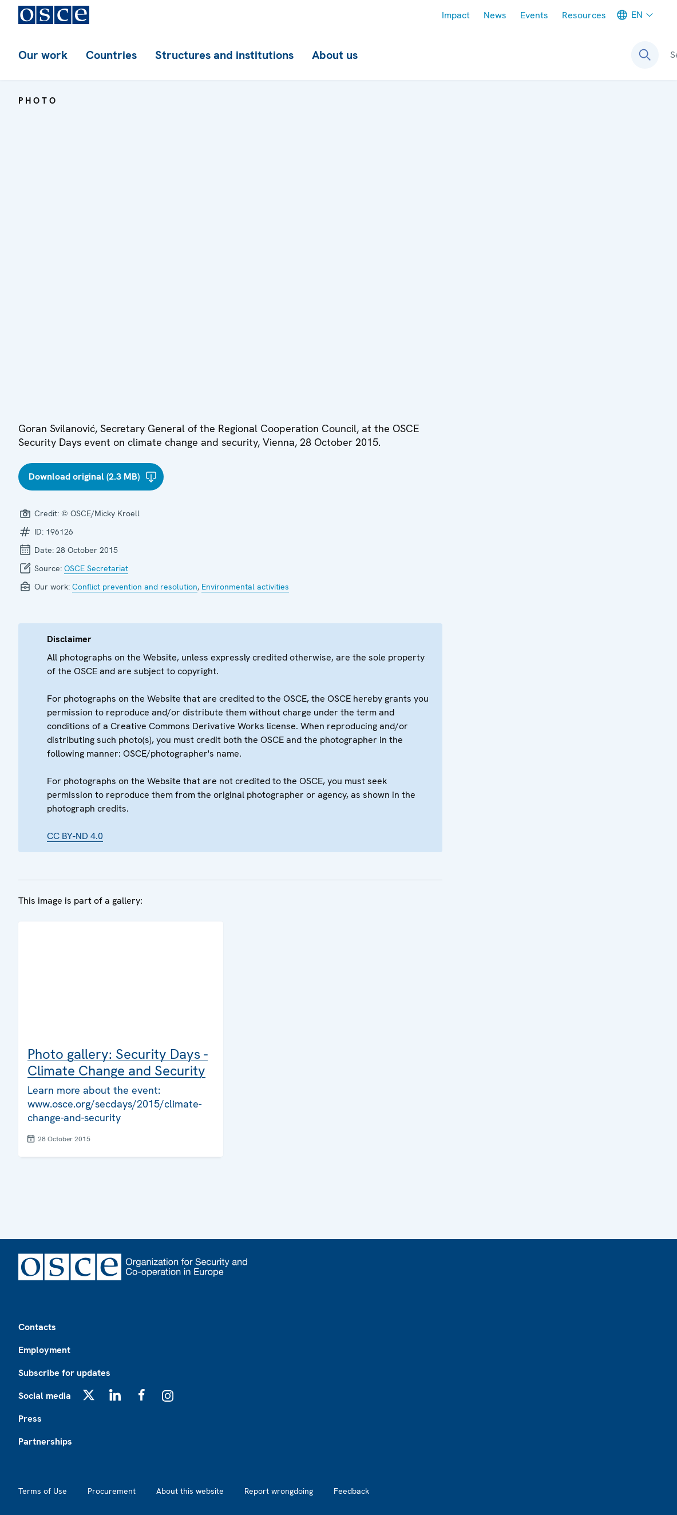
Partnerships (45, 1441)
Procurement (112, 1491)
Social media (44, 1396)
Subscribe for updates (64, 1373)
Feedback (351, 1491)
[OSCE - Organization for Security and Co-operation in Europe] (53, 15)
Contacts (37, 1327)
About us (335, 55)
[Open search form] (645, 55)
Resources (584, 15)
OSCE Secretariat (96, 568)
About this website (190, 1491)
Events (534, 15)
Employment (44, 1350)
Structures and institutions (224, 55)
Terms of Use (42, 1491)
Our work (43, 55)
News (495, 15)
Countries (111, 55)
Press (30, 1419)
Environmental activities (245, 587)
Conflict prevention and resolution (134, 587)
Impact (456, 15)
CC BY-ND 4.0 (75, 836)
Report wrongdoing (278, 1491)
